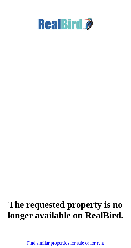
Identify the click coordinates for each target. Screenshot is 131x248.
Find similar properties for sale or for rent (65, 242)
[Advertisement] (65, 105)
